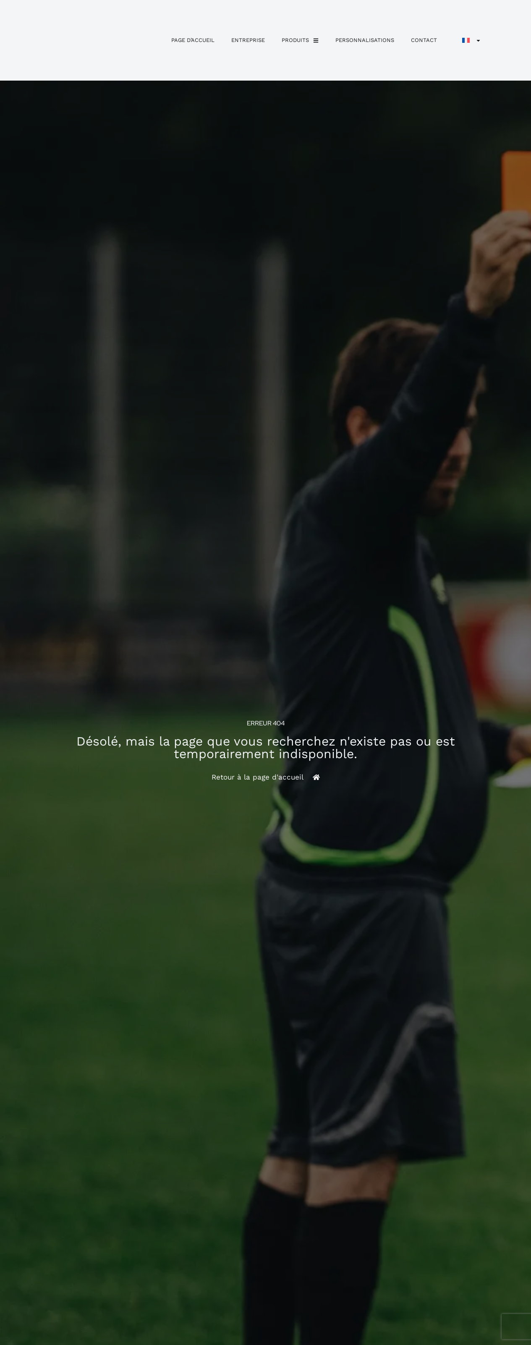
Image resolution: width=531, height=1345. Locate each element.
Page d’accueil (192, 40)
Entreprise (248, 40)
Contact (424, 40)
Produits (300, 40)
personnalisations (364, 40)
